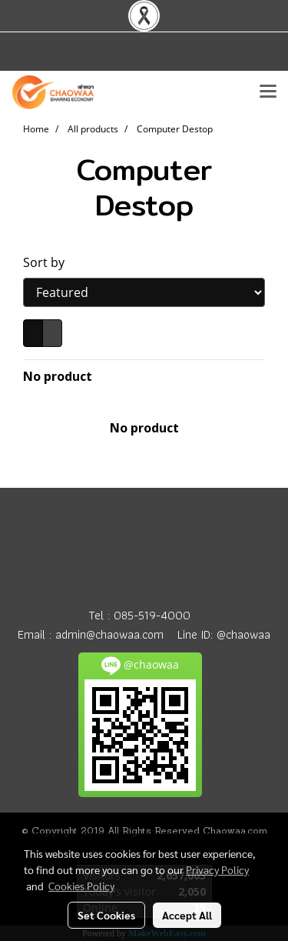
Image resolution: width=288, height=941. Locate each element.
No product (57, 376)
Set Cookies (106, 915)
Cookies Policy (81, 886)
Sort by (48, 262)
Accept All (187, 915)
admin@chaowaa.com (109, 634)
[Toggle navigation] (268, 92)
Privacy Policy (217, 869)
